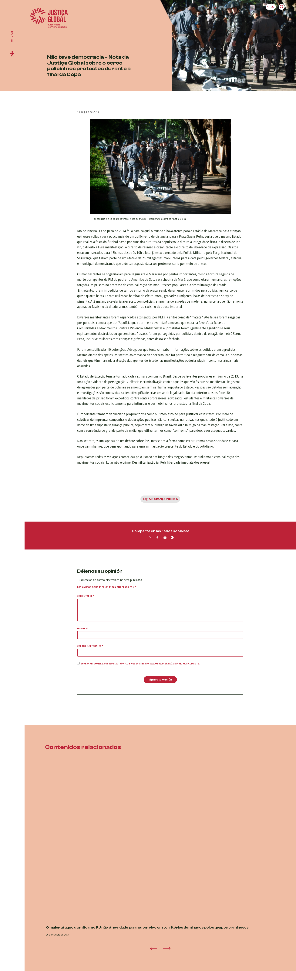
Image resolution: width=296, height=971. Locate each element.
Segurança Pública (163, 499)
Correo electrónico (90, 646)
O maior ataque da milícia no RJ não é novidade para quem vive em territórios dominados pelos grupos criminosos (147, 927)
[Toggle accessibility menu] (12, 53)
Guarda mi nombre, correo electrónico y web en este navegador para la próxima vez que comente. (140, 663)
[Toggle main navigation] (12, 36)
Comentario (85, 596)
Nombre (82, 628)
